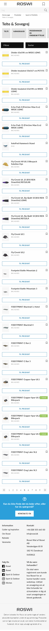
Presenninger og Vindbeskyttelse (36, 33)
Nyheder (5, 538)
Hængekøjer (19, 31)
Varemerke (6, 542)
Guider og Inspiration (10, 529)
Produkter (17, 15)
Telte (6, 31)
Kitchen (9, 583)
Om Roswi (6, 534)
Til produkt (24, 64)
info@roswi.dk (32, 534)
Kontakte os (24, 514)
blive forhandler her (34, 588)
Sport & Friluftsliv (32, 15)
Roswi (8, 566)
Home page (6, 15)
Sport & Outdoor (13, 574)
